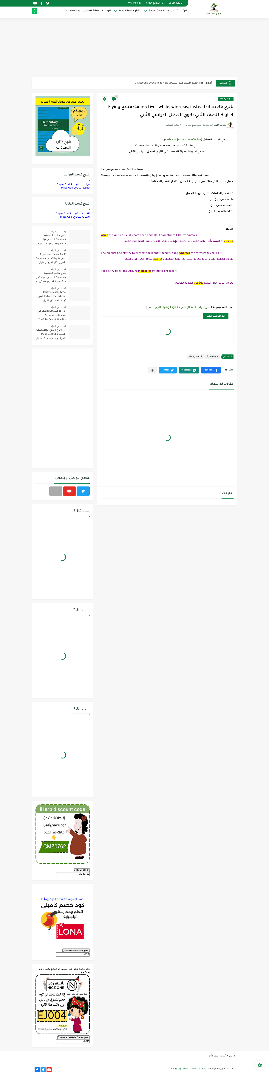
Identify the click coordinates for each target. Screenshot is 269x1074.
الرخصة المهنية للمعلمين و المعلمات (88, 12)
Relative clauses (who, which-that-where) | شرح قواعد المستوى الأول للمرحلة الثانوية (52, 297)
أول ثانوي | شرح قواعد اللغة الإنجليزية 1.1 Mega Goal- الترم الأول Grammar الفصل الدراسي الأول (51, 335)
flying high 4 (195, 357)
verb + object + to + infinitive (183, 139)
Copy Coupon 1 (81, 870)
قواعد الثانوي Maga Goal (75, 188)
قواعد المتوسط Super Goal (73, 184)
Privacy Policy (134, 3)
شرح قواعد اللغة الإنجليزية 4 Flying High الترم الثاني (179, 307)
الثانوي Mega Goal (129, 12)
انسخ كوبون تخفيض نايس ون (73, 1037)
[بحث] (34, 12)
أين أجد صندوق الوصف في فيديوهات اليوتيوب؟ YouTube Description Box (52, 315)
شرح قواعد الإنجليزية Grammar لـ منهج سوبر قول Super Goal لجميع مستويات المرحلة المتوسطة (51, 278)
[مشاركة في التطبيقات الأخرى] (152, 370)
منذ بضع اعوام (57, 231)
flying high (225, 99)
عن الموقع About (154, 3)
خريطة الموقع (175, 3)
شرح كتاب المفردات (220, 1055)
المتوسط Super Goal (161, 12)
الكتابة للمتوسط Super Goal (73, 213)
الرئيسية (182, 12)
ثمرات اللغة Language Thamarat (189, 1069)
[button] (211, 370)
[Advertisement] (134, 48)
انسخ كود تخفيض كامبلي (76, 950)
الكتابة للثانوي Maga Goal (75, 217)
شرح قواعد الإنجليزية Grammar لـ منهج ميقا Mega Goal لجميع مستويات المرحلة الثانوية (51, 240)
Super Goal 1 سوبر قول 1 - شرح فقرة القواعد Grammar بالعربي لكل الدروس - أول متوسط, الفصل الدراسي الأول (50, 259)
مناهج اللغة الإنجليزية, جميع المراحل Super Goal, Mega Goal (176, 83)
